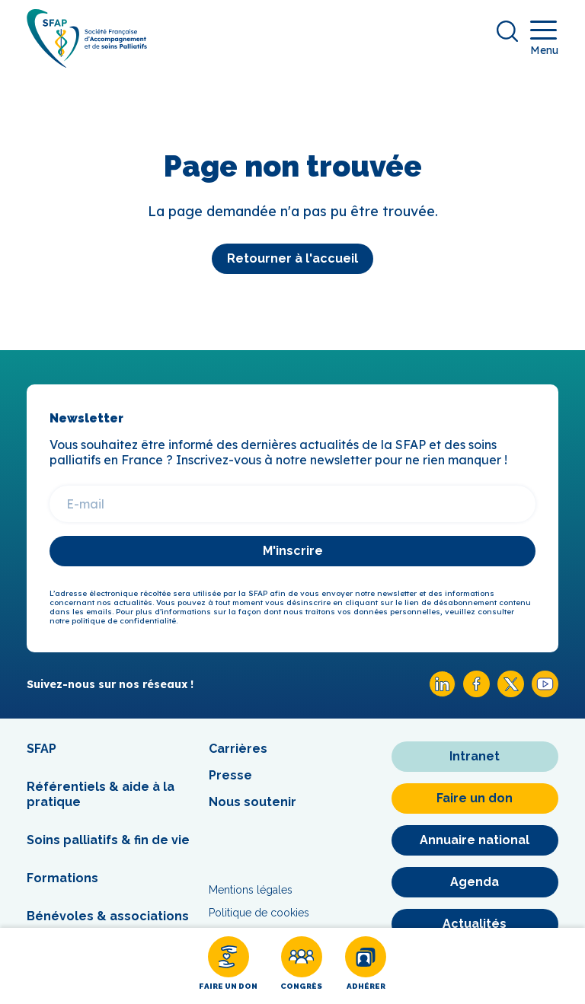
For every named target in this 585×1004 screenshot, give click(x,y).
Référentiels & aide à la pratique (100, 794)
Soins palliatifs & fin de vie (108, 840)
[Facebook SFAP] (476, 693)
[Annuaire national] (475, 840)
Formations (62, 878)
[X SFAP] (510, 693)
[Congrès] (301, 966)
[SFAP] (87, 63)
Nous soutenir (252, 802)
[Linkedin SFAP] (442, 693)
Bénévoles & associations (108, 916)
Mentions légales (250, 890)
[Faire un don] (228, 966)
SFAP (41, 748)
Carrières (238, 748)
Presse (230, 775)
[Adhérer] (365, 966)
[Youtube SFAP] (545, 693)
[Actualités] (475, 924)
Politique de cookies (259, 913)
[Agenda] (475, 882)
